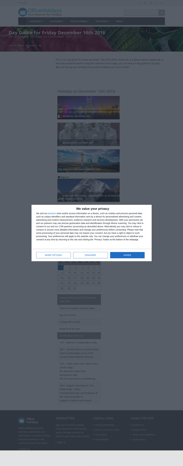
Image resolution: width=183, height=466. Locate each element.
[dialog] (92, 233)
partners (52, 213)
